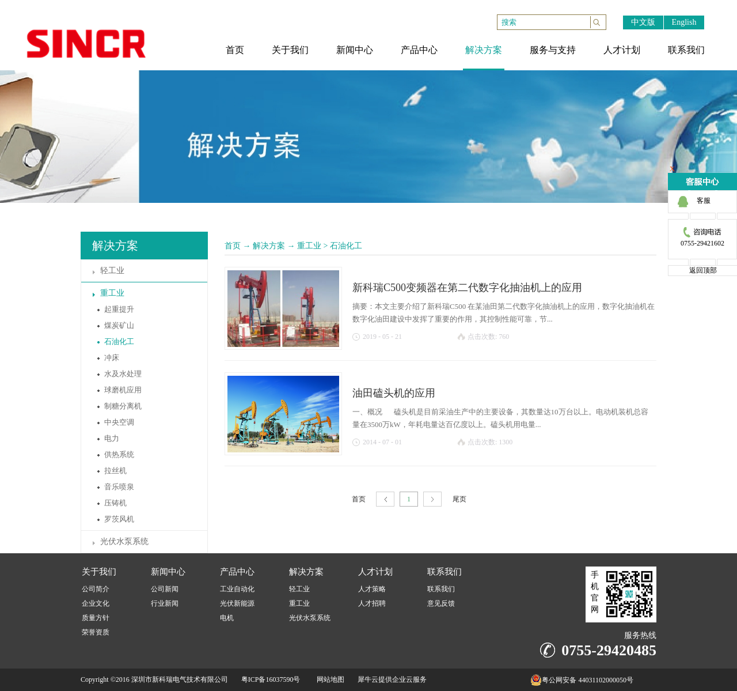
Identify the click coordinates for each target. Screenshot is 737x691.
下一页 (432, 499)
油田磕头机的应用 (393, 393)
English (684, 22)
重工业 (309, 245)
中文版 (643, 22)
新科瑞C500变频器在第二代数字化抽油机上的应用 (467, 287)
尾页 (459, 499)
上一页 (385, 499)
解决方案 (269, 245)
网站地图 (328, 679)
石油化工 (346, 245)
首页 (233, 245)
